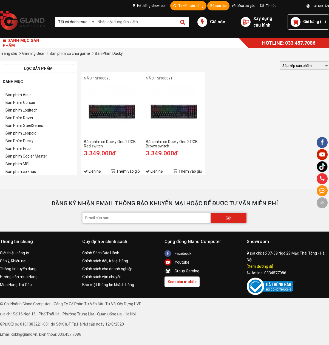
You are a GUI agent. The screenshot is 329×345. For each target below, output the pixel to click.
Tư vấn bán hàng (188, 6)
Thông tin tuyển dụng (18, 269)
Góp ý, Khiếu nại (13, 261)
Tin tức (268, 6)
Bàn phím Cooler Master (26, 156)
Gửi (228, 218)
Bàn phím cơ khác (20, 171)
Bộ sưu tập (218, 6)
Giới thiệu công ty (14, 253)
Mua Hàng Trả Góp (16, 285)
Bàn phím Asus (18, 95)
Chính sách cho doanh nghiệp (107, 269)
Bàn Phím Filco (18, 148)
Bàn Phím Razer (19, 118)
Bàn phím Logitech (21, 110)
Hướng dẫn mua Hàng (19, 277)
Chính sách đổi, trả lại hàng (105, 261)
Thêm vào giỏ (128, 171)
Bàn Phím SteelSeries (24, 125)
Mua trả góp (243, 6)
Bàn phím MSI (17, 164)
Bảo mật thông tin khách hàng (108, 285)
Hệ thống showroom (150, 6)
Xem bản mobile (182, 282)
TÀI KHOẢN (318, 6)
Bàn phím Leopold (20, 133)
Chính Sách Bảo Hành (100, 253)
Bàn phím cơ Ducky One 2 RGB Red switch (110, 143)
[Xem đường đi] (260, 266)
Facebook (177, 253)
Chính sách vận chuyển (101, 277)
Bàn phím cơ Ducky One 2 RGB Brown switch (172, 143)
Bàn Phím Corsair (20, 102)
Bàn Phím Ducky (19, 141)
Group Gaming (181, 271)
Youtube (176, 262)
